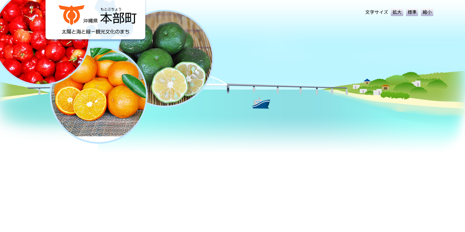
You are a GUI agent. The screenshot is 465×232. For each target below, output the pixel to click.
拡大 (397, 12)
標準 (412, 12)
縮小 (427, 12)
